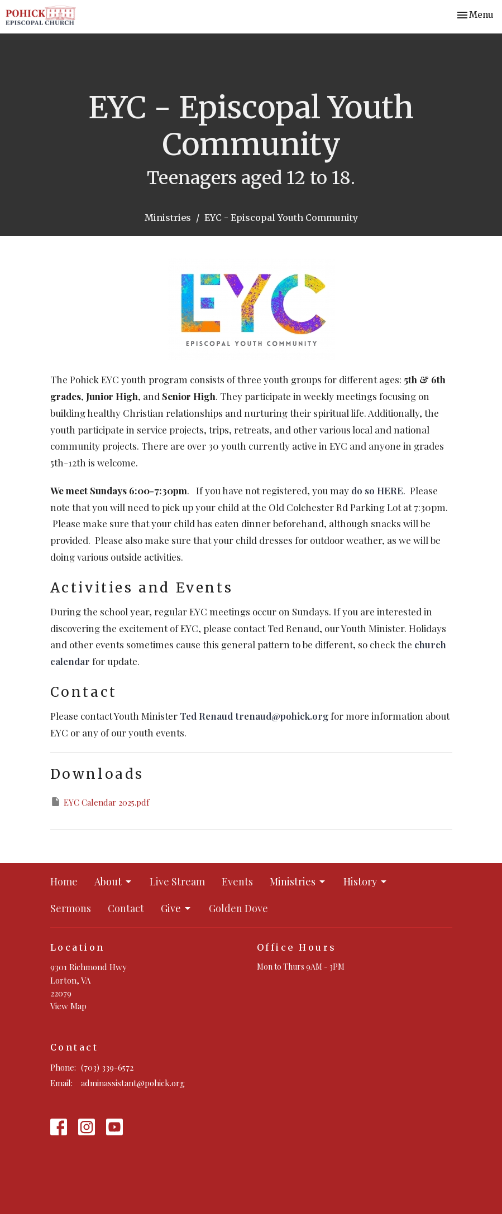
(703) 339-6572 (107, 1067)
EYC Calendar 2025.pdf (99, 802)
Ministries (168, 217)
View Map (68, 1005)
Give (176, 908)
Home (64, 881)
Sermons (70, 908)
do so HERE (377, 490)
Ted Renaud (206, 716)
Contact (126, 908)
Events (237, 881)
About (113, 881)
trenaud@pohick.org (281, 716)
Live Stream (177, 881)
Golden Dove (238, 908)
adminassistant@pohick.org (133, 1082)
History (365, 881)
